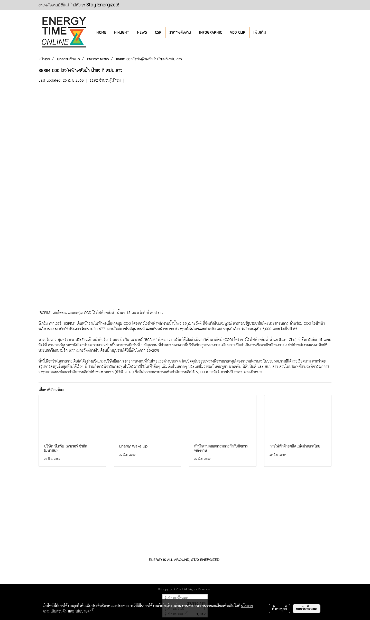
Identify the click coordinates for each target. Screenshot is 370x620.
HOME (101, 32)
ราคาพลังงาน (180, 32)
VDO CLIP (237, 32)
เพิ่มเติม (259, 32)
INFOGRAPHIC (210, 32)
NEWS (142, 32)
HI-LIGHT (121, 32)
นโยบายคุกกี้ (85, 611)
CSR (158, 32)
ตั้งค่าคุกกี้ (279, 608)
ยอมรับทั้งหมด (306, 608)
